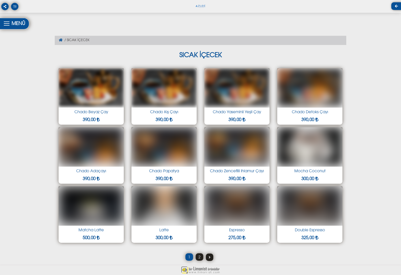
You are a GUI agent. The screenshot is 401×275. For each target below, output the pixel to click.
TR (14, 6)
